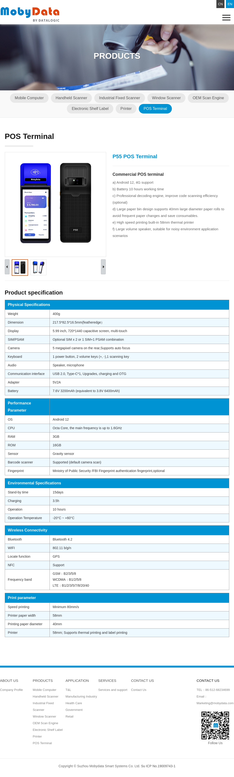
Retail (69, 716)
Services (107, 681)
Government (74, 710)
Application (77, 681)
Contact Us (138, 690)
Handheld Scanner (71, 98)
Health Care (73, 703)
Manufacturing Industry (81, 696)
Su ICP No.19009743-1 (158, 766)
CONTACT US (142, 681)
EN (230, 4)
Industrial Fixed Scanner (119, 98)
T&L (68, 690)
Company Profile (11, 690)
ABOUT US (9, 681)
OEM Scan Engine (208, 98)
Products (43, 681)
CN (220, 4)
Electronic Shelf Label (90, 109)
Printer (126, 109)
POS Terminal (155, 109)
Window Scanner (166, 98)
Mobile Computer (29, 98)
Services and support (112, 690)
